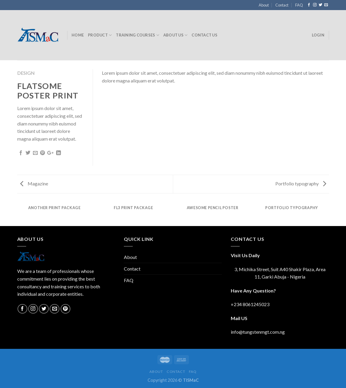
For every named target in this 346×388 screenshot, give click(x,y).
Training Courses (137, 35)
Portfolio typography (300, 183)
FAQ (299, 5)
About (264, 5)
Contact (281, 5)
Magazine (34, 183)
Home (78, 35)
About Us (175, 35)
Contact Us (204, 35)
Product (100, 35)
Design (26, 73)
